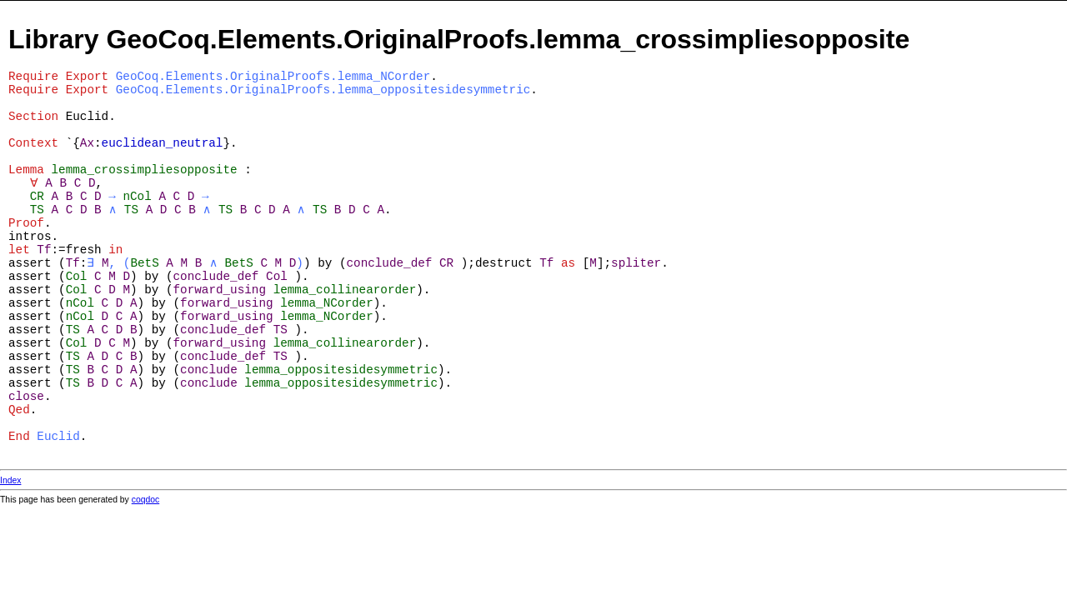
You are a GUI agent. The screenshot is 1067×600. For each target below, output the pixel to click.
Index (10, 480)
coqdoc (146, 499)
